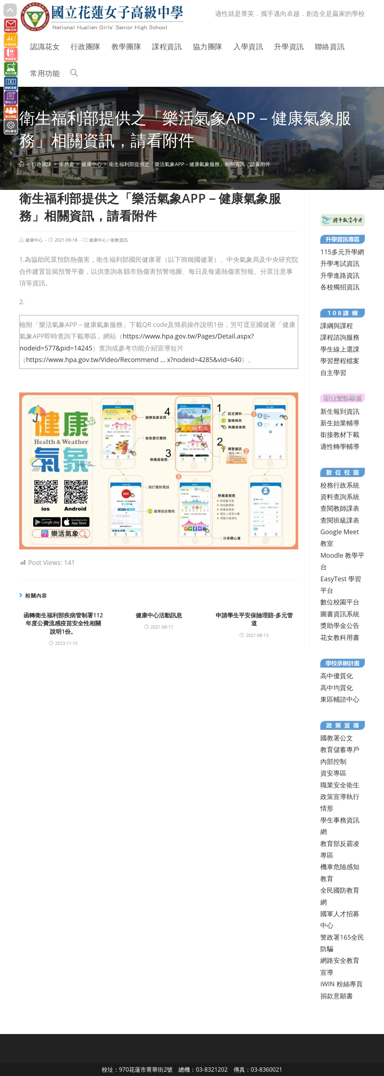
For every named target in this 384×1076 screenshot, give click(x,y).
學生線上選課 (339, 349)
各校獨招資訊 (339, 286)
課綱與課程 (336, 325)
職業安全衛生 (339, 785)
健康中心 (34, 240)
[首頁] (21, 164)
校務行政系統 (339, 485)
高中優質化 (336, 675)
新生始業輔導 (339, 422)
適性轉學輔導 (339, 446)
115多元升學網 (342, 251)
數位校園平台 (339, 601)
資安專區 (333, 773)
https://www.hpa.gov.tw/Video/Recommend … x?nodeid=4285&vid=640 (133, 359)
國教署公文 (336, 737)
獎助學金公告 (339, 625)
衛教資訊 (119, 240)
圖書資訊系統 (339, 613)
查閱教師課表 (339, 508)
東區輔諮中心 (339, 699)
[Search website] (74, 73)
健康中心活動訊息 (159, 615)
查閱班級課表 (339, 520)
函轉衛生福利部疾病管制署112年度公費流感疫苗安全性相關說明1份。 (63, 623)
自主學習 (333, 372)
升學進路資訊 (339, 275)
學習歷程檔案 (339, 360)
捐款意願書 (336, 995)
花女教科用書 (339, 637)
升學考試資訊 (339, 263)
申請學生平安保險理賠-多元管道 (254, 619)
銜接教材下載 (339, 434)
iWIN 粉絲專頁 (341, 983)
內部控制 (333, 761)
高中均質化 (336, 687)
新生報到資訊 (339, 411)
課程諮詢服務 (339, 337)
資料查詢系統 (339, 496)
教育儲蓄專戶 (339, 749)
